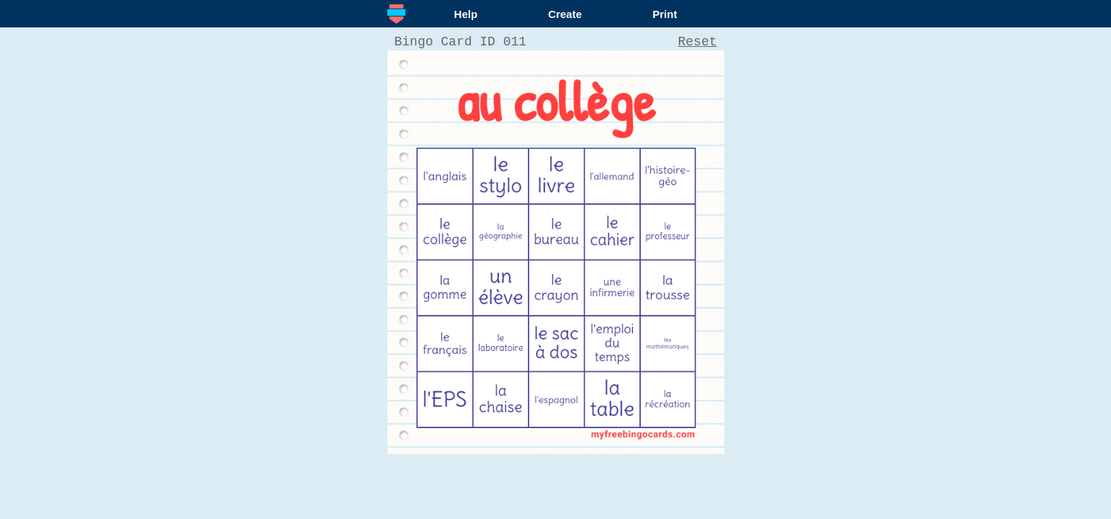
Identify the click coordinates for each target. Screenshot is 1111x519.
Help (466, 14)
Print (664, 14)
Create (565, 14)
